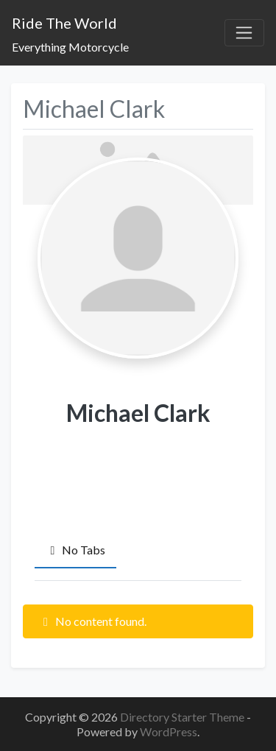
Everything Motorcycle (70, 47)
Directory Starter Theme (183, 717)
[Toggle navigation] (244, 33)
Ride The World (64, 23)
